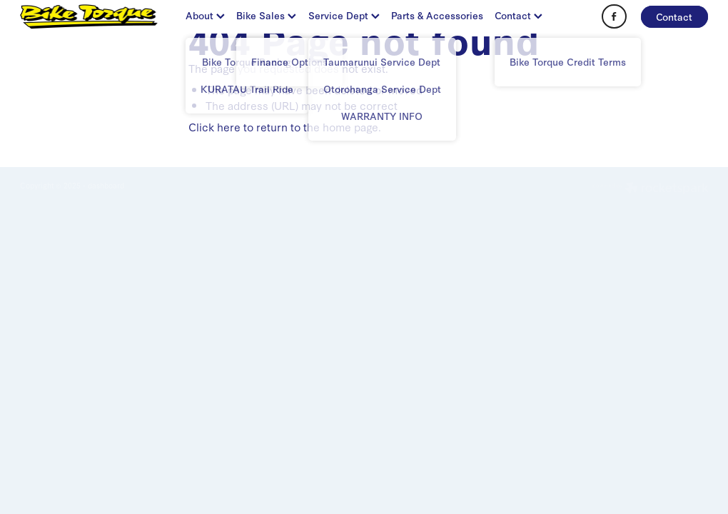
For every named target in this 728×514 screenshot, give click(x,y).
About (205, 15)
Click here (214, 126)
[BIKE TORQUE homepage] (89, 16)
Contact (518, 15)
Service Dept (344, 15)
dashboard (106, 185)
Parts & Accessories (437, 15)
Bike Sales (266, 15)
